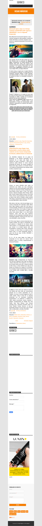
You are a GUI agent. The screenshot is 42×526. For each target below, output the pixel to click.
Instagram (18, 2)
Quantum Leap (17, 141)
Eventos (11, 511)
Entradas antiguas (28, 320)
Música (15, 511)
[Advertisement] (19, 343)
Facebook (21, 2)
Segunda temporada (27, 141)
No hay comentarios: (21, 137)
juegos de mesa (13, 514)
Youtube (23, 2)
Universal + (12, 144)
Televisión (15, 318)
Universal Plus (18, 144)
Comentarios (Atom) (21, 323)
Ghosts (28, 314)
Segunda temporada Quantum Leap (17, 142)
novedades (14, 316)
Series (28, 142)
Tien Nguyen (27, 523)
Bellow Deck (17, 314)
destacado (23, 314)
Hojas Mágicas (21, 11)
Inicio (16, 320)
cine (27, 511)
